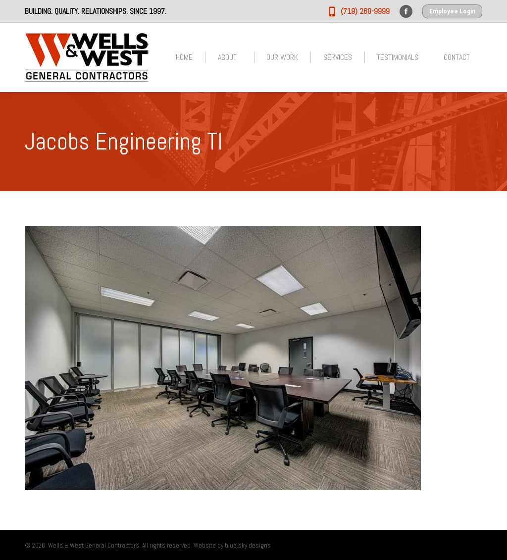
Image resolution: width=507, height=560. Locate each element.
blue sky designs (248, 545)
